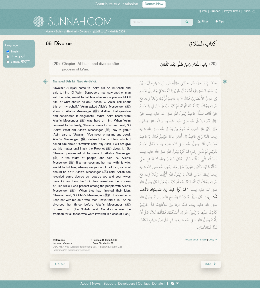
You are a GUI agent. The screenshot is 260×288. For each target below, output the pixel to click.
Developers (126, 284)
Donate (157, 284)
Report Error (191, 239)
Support (109, 284)
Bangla (20, 61)
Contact (144, 284)
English (15, 51)
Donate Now (154, 4)
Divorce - (94, 31)
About (84, 284)
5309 (210, 264)
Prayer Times (232, 11)
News (96, 284)
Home (49, 31)
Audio (247, 11)
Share (203, 239)
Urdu (17, 56)
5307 (59, 264)
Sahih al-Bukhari (66, 31)
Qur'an (203, 11)
